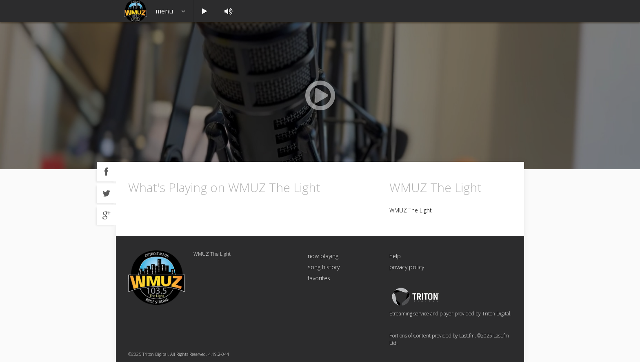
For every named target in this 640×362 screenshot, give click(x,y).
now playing (323, 256)
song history (324, 267)
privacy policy (406, 267)
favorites (319, 278)
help (395, 256)
